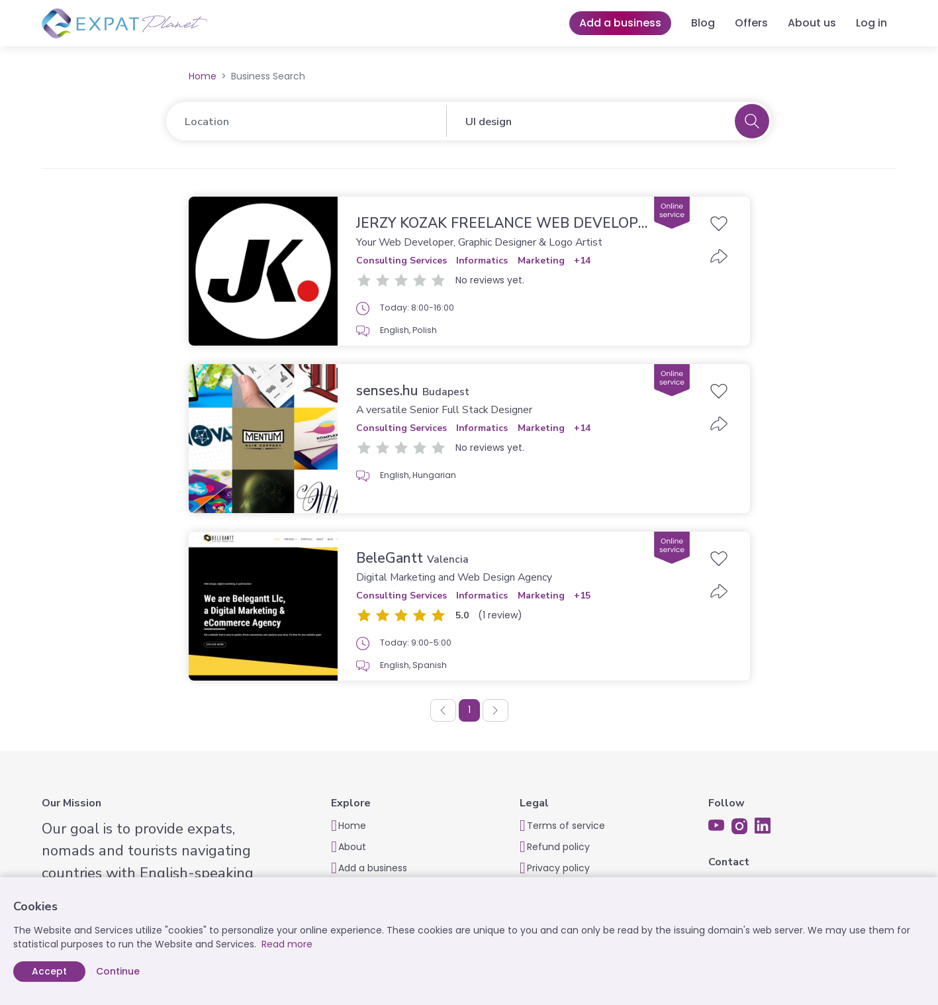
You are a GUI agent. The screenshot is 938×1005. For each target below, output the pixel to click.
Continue (118, 971)
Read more (286, 944)
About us (812, 22)
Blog (703, 22)
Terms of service (566, 825)
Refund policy (558, 846)
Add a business (620, 22)
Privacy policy (558, 868)
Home (202, 76)
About (352, 846)
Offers (751, 22)
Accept (49, 971)
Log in (871, 22)
